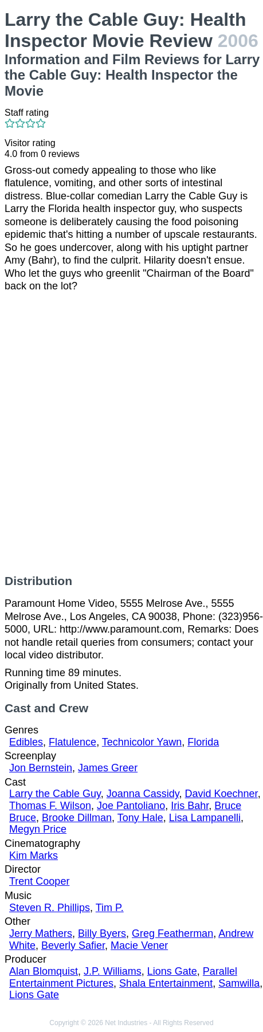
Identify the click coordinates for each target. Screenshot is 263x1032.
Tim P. (110, 907)
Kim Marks (33, 855)
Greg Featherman (172, 933)
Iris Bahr (190, 805)
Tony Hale (140, 817)
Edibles (26, 742)
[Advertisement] (131, 433)
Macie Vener (139, 945)
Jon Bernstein (40, 768)
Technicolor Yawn (142, 742)
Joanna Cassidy (143, 793)
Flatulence (72, 742)
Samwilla (239, 983)
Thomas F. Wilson (50, 805)
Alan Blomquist (43, 971)
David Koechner (221, 793)
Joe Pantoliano (131, 805)
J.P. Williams (113, 971)
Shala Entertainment (166, 983)
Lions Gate (172, 971)
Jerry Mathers (40, 933)
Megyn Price (37, 829)
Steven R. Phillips (49, 907)
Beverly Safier (73, 945)
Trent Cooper (39, 881)
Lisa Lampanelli (205, 817)
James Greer (108, 768)
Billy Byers (102, 933)
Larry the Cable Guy (55, 793)
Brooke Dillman (77, 817)
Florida (203, 742)
